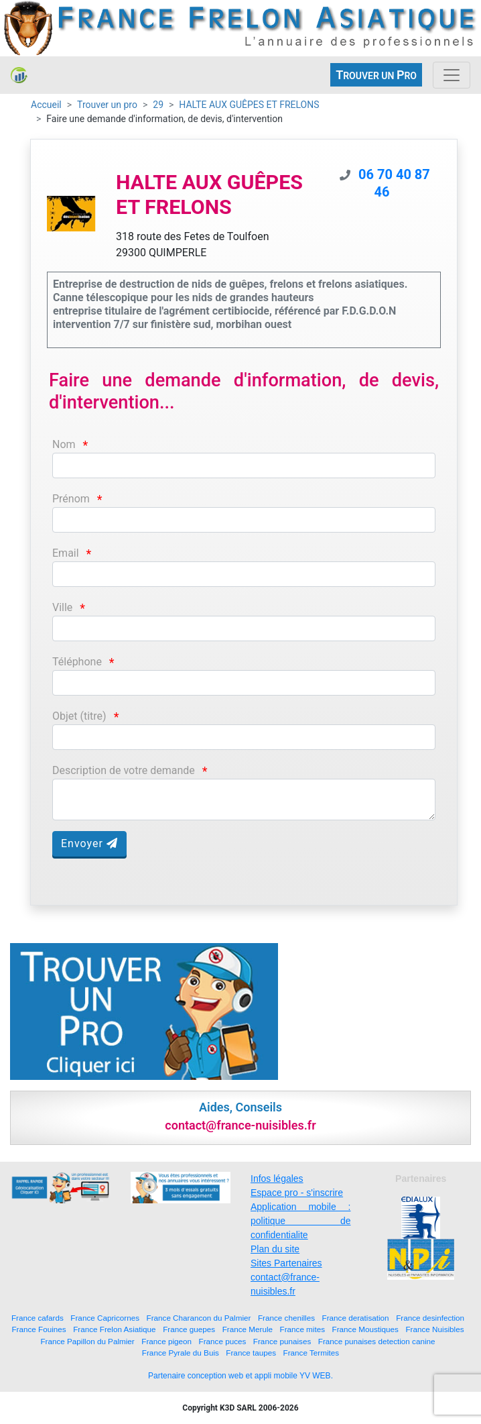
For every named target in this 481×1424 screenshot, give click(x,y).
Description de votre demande (123, 770)
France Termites (311, 1352)
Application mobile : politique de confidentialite (301, 1220)
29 (158, 104)
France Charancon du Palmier (199, 1317)
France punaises (282, 1341)
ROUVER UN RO (376, 75)
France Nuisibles (434, 1329)
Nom (64, 444)
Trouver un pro (107, 104)
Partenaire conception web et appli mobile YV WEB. (240, 1375)
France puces (223, 1341)
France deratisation (355, 1317)
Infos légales (277, 1178)
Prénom (71, 499)
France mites (303, 1329)
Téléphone (77, 662)
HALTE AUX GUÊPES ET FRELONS (249, 104)
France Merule (247, 1329)
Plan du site (275, 1249)
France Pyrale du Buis (180, 1352)
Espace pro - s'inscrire (297, 1192)
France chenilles (286, 1317)
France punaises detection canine (376, 1341)
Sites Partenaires (286, 1263)
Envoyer (89, 843)
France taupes (251, 1352)
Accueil (46, 104)
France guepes (189, 1329)
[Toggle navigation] (451, 75)
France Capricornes (104, 1317)
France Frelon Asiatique (114, 1329)
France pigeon (166, 1341)
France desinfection (430, 1317)
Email (65, 553)
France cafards (37, 1317)
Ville (62, 607)
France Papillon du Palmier (87, 1341)
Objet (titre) (79, 716)
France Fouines (38, 1329)
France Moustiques (365, 1329)
